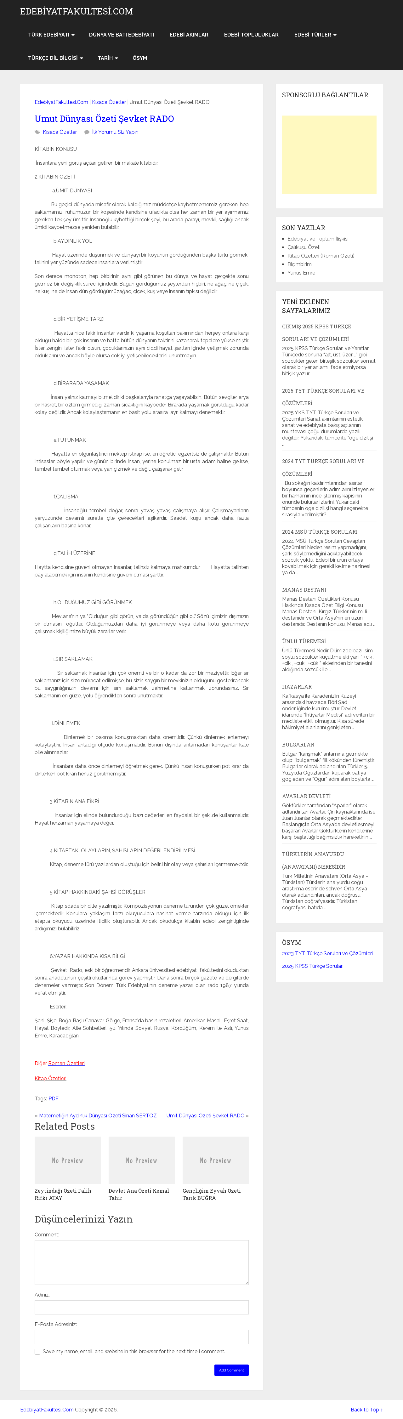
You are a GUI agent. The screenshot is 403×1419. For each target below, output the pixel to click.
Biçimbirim (299, 264)
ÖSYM (140, 58)
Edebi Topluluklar (251, 35)
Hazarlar (297, 686)
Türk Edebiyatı (48, 35)
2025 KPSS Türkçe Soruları (312, 966)
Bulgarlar (298, 744)
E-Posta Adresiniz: (56, 1324)
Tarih (105, 58)
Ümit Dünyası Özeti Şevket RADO (206, 1116)
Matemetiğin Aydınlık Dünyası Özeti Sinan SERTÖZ (98, 1116)
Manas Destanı (304, 589)
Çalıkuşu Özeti (304, 247)
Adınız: (42, 1295)
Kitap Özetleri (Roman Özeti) (321, 256)
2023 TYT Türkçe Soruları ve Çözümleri (327, 953)
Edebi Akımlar (189, 35)
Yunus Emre (301, 273)
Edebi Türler (312, 35)
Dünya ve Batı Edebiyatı (121, 35)
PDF (53, 1099)
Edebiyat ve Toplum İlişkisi (318, 239)
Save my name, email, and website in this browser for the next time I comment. (134, 1351)
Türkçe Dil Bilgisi (53, 58)
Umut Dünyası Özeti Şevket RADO (104, 118)
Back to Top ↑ (367, 1410)
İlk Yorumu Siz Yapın (115, 132)
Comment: (47, 1235)
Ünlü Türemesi (304, 641)
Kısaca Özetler (109, 102)
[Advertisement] (329, 155)
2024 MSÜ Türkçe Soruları (320, 531)
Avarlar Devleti (306, 796)
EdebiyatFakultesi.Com (76, 11)
